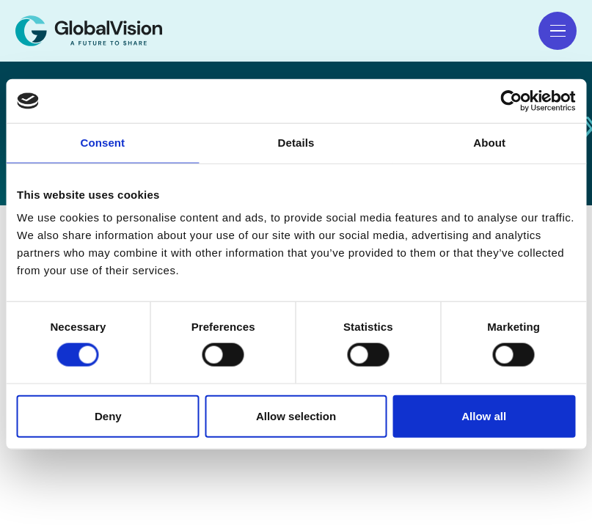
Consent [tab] (102, 142)
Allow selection (296, 415)
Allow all (483, 415)
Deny (108, 415)
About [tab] (489, 142)
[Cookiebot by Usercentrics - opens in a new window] (511, 101)
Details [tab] (296, 142)
